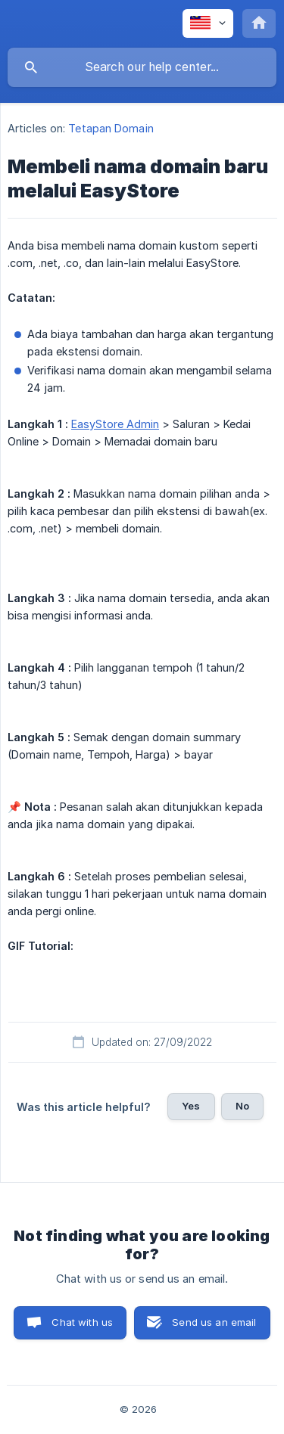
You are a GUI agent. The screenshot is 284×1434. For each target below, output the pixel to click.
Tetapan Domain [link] (110, 128)
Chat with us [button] (82, 1322)
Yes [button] (191, 1106)
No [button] (242, 1106)
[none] (208, 23)
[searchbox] (142, 67)
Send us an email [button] (214, 1322)
